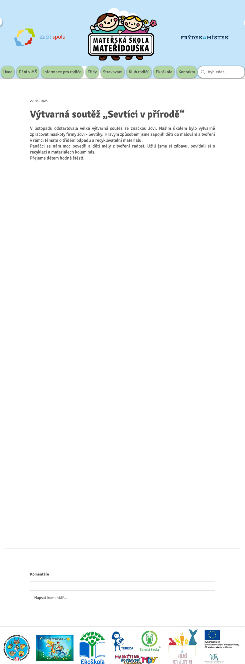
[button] (28, 72)
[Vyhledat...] (221, 72)
